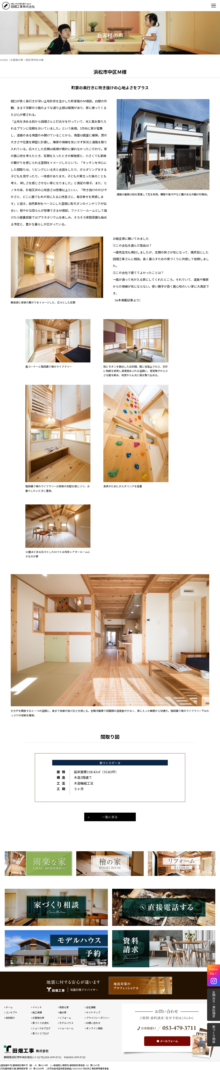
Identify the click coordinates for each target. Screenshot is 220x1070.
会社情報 (91, 1007)
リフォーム (65, 1017)
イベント (37, 1007)
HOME (4, 60)
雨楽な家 (64, 1007)
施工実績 (37, 1012)
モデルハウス (66, 1023)
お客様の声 (16, 60)
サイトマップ (93, 1012)
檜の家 (62, 1012)
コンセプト (11, 1012)
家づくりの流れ (40, 1023)
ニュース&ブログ (41, 1028)
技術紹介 (10, 1017)
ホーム (9, 1007)
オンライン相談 (94, 1028)
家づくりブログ (40, 1033)
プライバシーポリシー (98, 1017)
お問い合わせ (93, 1023)
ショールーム (66, 1028)
